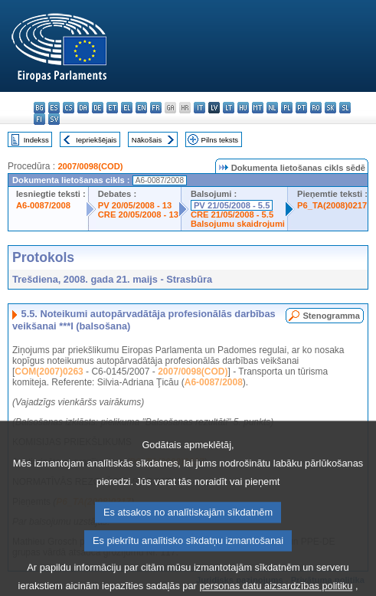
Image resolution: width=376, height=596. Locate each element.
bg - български (39, 107)
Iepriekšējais (96, 140)
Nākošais (147, 140)
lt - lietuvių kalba (228, 107)
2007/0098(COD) (90, 166)
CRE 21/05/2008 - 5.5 (232, 214)
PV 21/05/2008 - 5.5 (232, 205)
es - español (54, 107)
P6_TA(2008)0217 (332, 205)
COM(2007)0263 (49, 371)
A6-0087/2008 (43, 205)
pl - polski (287, 107)
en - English (141, 107)
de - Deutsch (97, 107)
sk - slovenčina (330, 107)
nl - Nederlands (272, 107)
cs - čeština (68, 107)
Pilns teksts (220, 140)
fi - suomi (39, 119)
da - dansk (83, 107)
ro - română (316, 107)
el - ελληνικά (126, 107)
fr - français (156, 107)
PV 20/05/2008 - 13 (135, 205)
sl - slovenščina (345, 107)
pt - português (301, 107)
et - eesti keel (112, 107)
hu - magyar (243, 107)
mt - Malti (257, 107)
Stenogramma (331, 315)
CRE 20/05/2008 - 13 (138, 214)
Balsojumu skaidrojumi (238, 223)
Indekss (36, 140)
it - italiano (199, 107)
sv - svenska (54, 119)
